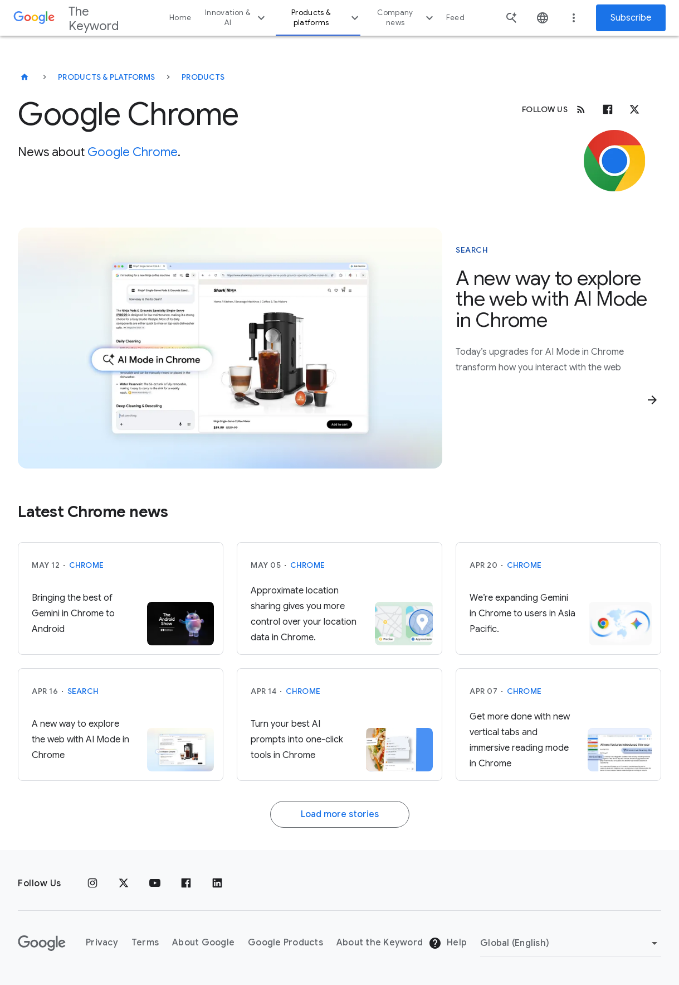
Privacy (102, 942)
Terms (145, 942)
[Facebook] (607, 109)
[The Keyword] (24, 77)
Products (203, 77)
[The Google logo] (42, 943)
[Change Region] (570, 943)
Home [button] (180, 17)
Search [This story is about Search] (472, 250)
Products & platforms (326, 17)
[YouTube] (154, 883)
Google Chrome (132, 152)
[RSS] (581, 109)
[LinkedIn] (217, 883)
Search (83, 691)
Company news (406, 17)
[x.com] (634, 109)
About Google (203, 942)
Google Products (285, 942)
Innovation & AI (236, 17)
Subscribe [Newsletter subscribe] (630, 17)
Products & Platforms (106, 77)
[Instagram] (92, 883)
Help (447, 943)
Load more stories (340, 814)
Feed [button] (455, 17)
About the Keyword (379, 942)
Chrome (86, 565)
